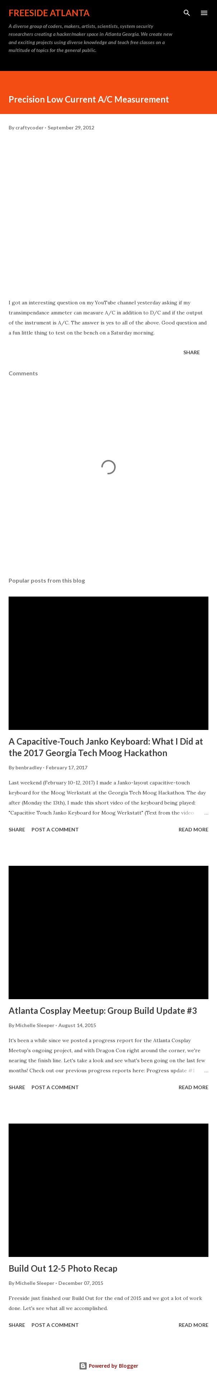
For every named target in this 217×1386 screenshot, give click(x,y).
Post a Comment (55, 829)
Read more (193, 829)
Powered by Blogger (108, 1365)
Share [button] (191, 352)
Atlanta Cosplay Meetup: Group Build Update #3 (103, 1010)
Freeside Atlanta (49, 13)
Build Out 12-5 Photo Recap (63, 1268)
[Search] (187, 13)
